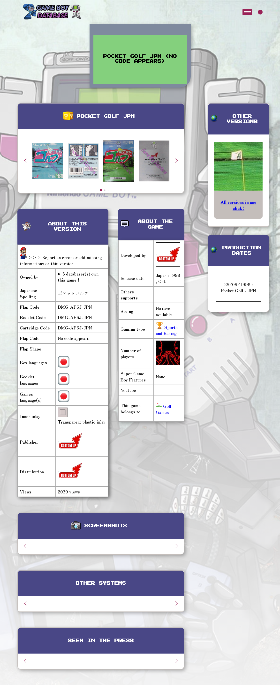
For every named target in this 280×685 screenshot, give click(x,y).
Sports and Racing (167, 330)
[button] (177, 160)
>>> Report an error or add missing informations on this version (61, 260)
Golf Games (163, 409)
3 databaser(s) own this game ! (78, 277)
